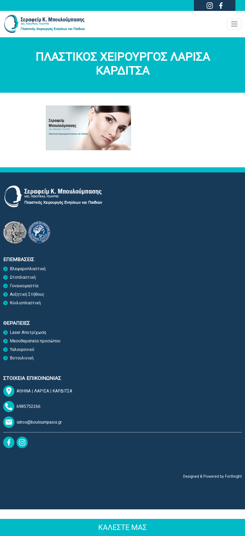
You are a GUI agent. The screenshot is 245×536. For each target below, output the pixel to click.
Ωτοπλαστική (23, 280)
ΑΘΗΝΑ (25, 392)
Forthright (233, 478)
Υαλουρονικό (22, 352)
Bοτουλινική (22, 360)
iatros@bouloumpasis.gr (40, 423)
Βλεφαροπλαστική (28, 271)
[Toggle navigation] (234, 24)
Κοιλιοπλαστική (25, 305)
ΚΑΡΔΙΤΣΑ (64, 392)
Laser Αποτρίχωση (28, 335)
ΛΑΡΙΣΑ (43, 392)
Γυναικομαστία (24, 288)
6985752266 (30, 408)
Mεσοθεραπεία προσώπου (35, 343)
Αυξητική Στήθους (27, 297)
